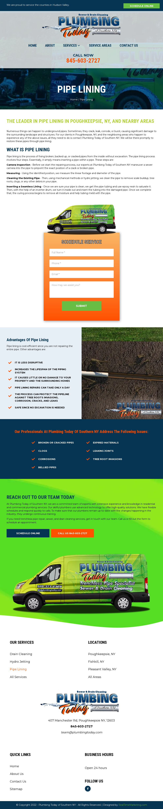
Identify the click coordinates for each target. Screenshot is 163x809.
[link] (32, 45)
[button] (141, 5)
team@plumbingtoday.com (81, 732)
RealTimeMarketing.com (133, 804)
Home (74, 99)
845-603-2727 (83, 60)
